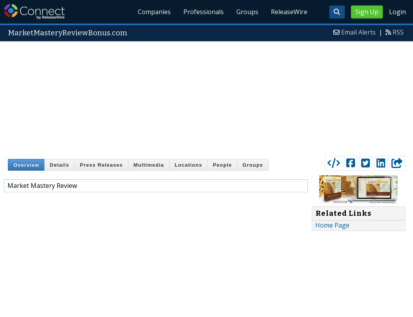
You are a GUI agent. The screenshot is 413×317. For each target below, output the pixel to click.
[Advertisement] (206, 97)
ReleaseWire (289, 11)
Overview (26, 165)
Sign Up (366, 11)
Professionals (204, 11)
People (222, 165)
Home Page (332, 225)
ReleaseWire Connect (34, 11)
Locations (188, 165)
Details (59, 165)
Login (397, 11)
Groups (247, 11)
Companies (154, 11)
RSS (398, 32)
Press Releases (101, 165)
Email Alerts (358, 32)
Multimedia (148, 165)
